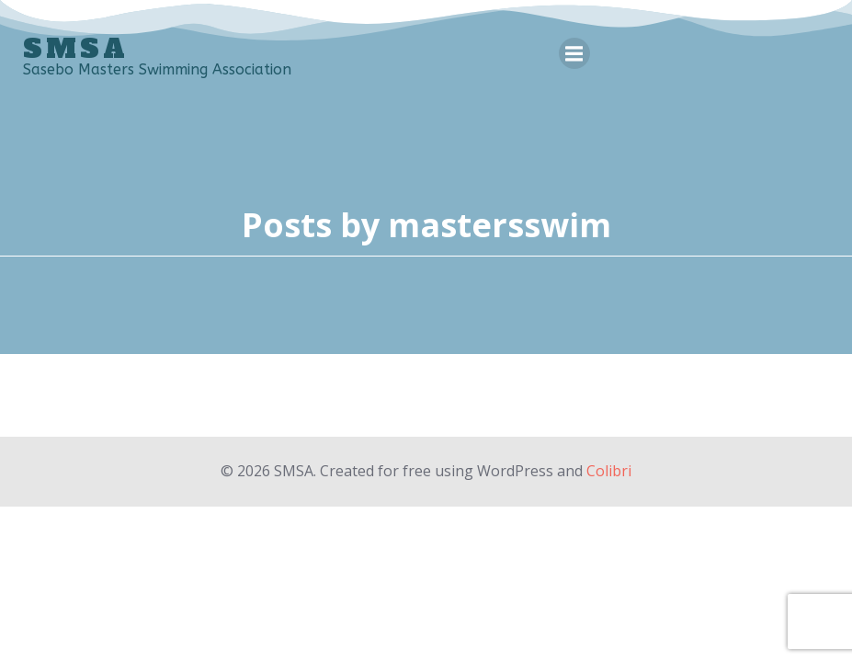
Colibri (608, 471)
